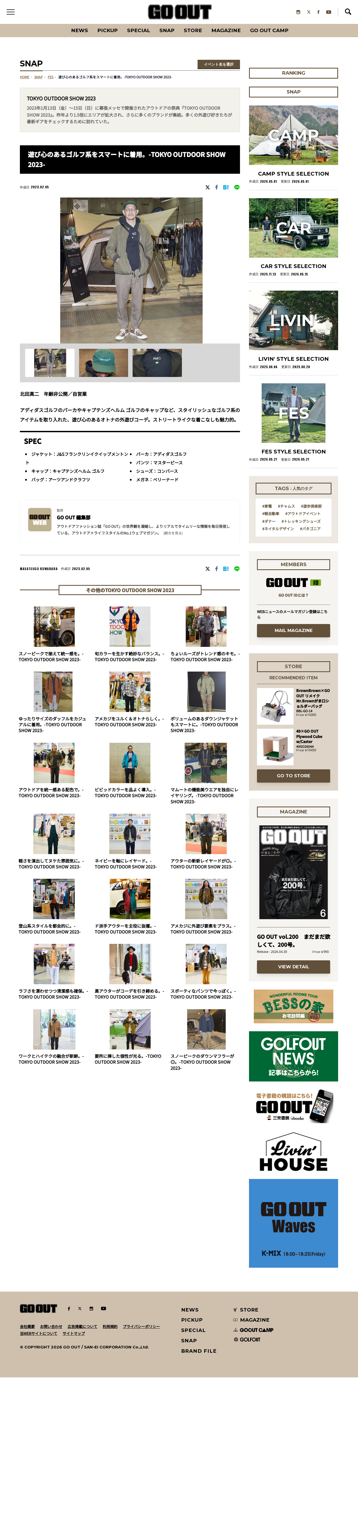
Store (193, 30)
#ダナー (269, 662)
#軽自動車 (270, 654)
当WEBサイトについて (38, 1474)
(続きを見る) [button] (173, 533)
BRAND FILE (199, 1492)
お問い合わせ (51, 1467)
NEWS (190, 1451)
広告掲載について (82, 1467)
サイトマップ (74, 1474)
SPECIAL (138, 30)
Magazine (226, 30)
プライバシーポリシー (141, 1467)
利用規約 (110, 1467)
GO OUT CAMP (269, 30)
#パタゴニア (310, 669)
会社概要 (27, 1467)
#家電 (267, 647)
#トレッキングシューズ (301, 662)
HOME (24, 77)
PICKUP (107, 30)
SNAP (166, 30)
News (79, 30)
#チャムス (286, 647)
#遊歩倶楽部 (311, 647)
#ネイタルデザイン (278, 669)
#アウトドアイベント (303, 654)
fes (50, 77)
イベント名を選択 (219, 64)
